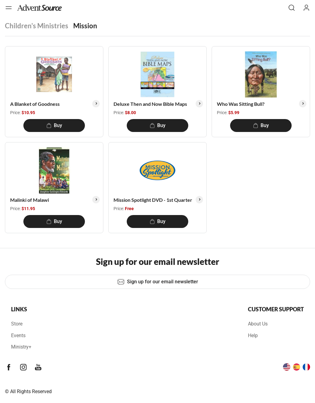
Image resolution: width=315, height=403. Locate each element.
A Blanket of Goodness (35, 104)
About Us (258, 324)
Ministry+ (21, 347)
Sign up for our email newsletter (157, 281)
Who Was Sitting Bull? (241, 104)
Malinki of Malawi (29, 200)
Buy (54, 125)
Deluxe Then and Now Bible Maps (150, 104)
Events (18, 335)
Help (253, 335)
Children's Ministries (36, 26)
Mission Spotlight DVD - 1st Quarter (153, 200)
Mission (85, 26)
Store (16, 324)
